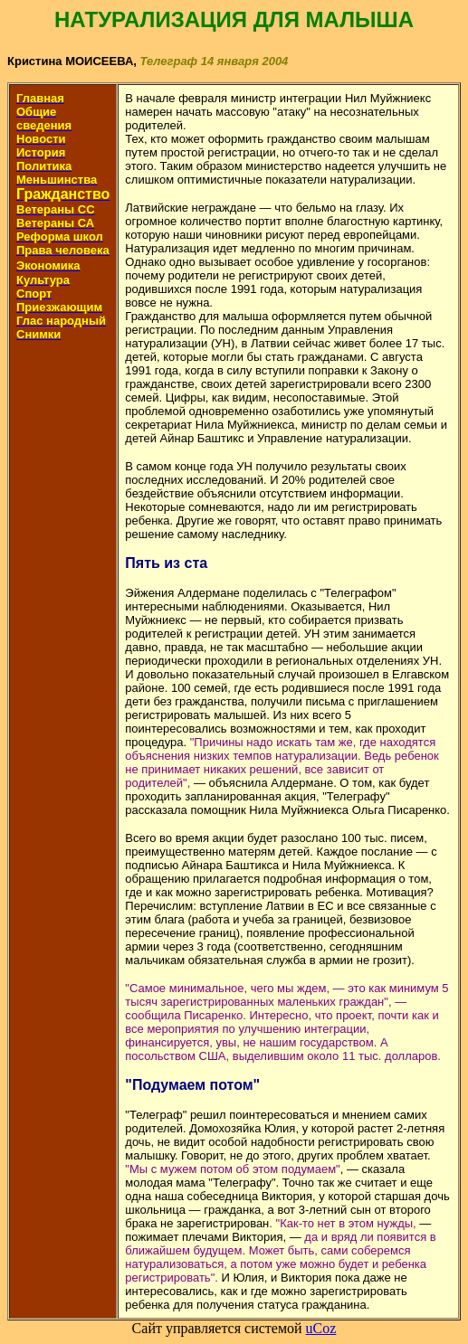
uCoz (321, 1328)
